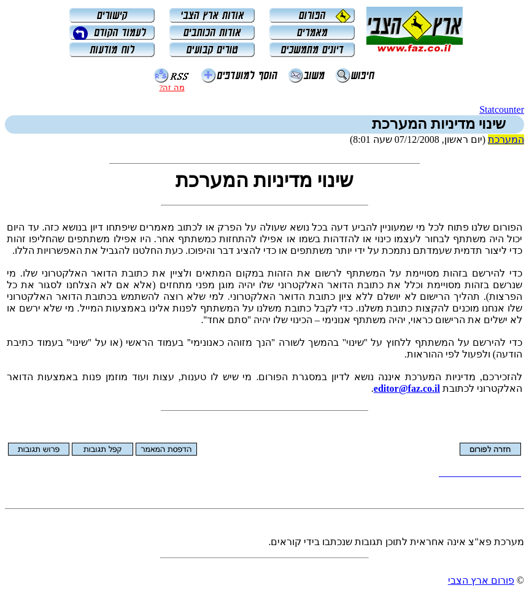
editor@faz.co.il (407, 388)
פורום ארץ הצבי (481, 580)
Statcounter (501, 109)
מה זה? (171, 87)
